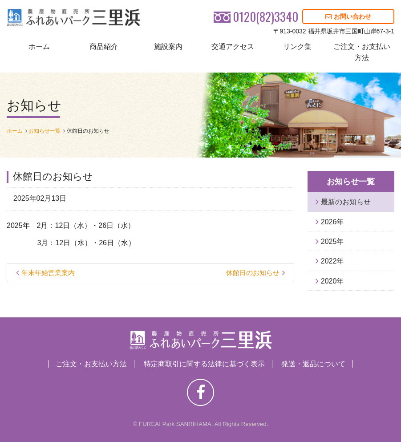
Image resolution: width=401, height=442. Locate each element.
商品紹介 (103, 46)
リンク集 (297, 46)
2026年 (332, 222)
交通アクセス (232, 46)
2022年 (332, 261)
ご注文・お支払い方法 (361, 52)
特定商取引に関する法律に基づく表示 (204, 364)
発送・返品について (313, 364)
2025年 (332, 241)
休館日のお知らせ (252, 272)
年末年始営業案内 (48, 272)
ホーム (39, 46)
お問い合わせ (348, 16)
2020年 (332, 281)
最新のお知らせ (346, 202)
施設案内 (168, 46)
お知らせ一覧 (44, 131)
